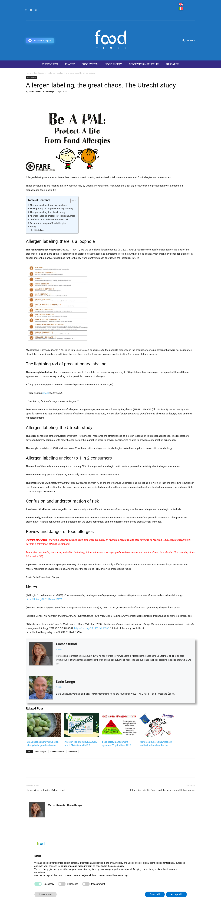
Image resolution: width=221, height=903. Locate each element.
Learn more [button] (46, 894)
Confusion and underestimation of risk (49, 219)
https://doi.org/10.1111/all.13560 (92, 628)
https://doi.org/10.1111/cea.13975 (44, 599)
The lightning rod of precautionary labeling (51, 208)
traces (45, 393)
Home (28, 73)
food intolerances (57, 751)
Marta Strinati (35, 91)
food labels (72, 751)
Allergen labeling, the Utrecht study (47, 212)
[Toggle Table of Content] (71, 200)
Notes (33, 226)
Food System (40, 73)
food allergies (40, 751)
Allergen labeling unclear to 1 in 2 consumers (52, 216)
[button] (187, 40)
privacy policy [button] (116, 863)
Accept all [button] (176, 894)
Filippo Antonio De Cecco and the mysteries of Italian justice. (162, 790)
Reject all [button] (155, 894)
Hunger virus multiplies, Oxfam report (45, 790)
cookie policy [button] (117, 866)
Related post (39, 230)
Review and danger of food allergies (48, 223)
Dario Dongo (48, 91)
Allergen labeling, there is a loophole (48, 205)
